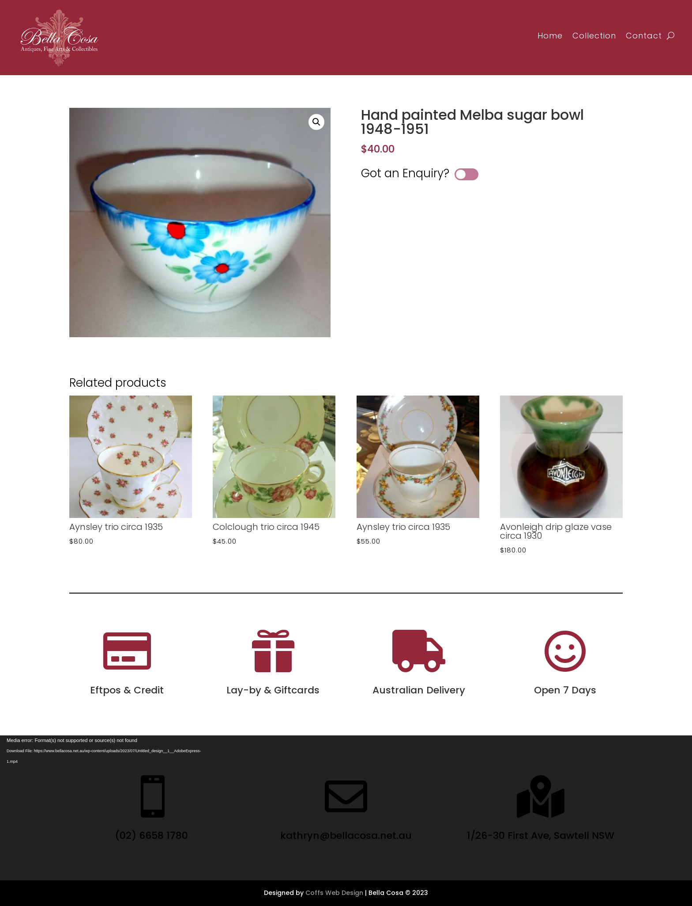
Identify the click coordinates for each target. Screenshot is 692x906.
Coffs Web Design (334, 892)
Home (550, 35)
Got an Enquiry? (405, 173)
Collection (594, 35)
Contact (644, 35)
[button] (316, 122)
